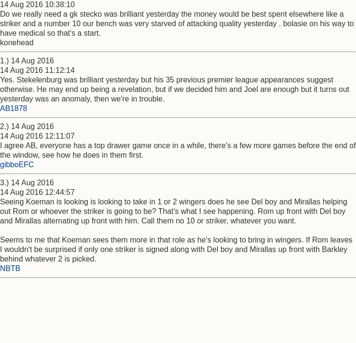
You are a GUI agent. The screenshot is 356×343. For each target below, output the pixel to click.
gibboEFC (17, 165)
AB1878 (13, 108)
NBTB (10, 268)
